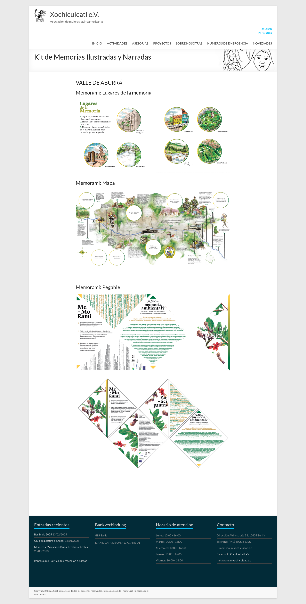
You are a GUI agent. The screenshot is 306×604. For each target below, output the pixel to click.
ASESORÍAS (140, 43)
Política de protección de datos (68, 560)
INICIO (97, 43)
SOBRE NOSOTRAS (189, 43)
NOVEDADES (262, 43)
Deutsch (266, 28)
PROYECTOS (162, 43)
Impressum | (41, 560)
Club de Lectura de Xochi (49, 540)
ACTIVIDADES (117, 43)
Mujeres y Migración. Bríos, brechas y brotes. (61, 547)
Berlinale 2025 (43, 534)
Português (265, 32)
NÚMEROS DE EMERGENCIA (227, 43)
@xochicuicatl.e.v (240, 560)
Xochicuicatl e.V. (74, 14)
